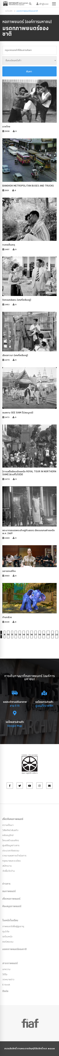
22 (56, 634)
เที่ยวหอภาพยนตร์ (11, 899)
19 (44, 634)
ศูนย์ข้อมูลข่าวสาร (11, 845)
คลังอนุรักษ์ (7, 835)
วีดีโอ (4, 974)
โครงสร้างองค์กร (10, 840)
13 (20, 634)
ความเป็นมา (8, 825)
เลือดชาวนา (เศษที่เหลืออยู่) (15, 355)
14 (24, 634)
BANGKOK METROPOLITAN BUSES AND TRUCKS (28, 185)
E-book (6, 984)
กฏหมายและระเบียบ (11, 860)
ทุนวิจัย (5, 931)
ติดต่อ (5, 991)
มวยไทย (6, 126)
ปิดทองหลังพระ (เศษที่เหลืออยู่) (16, 300)
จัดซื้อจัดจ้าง (8, 871)
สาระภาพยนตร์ (10, 963)
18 (40, 634)
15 (28, 634)
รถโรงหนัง (7, 936)
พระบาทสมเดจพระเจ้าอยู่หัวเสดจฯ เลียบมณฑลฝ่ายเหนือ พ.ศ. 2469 (28, 531)
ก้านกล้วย (7, 617)
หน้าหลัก (8, 10)
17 (36, 634)
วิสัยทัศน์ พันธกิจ (10, 830)
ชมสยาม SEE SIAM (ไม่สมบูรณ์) (17, 412)
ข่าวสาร (6, 883)
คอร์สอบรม (7, 941)
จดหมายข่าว (8, 979)
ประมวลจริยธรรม (10, 850)
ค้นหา (29, 71)
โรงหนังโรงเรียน (10, 920)
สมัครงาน (7, 865)
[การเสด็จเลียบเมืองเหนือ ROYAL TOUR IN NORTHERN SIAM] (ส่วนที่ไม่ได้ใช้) (29, 473)
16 (32, 634)
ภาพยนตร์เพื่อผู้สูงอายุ (13, 926)
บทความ (6, 969)
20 (48, 634)
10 (8, 634)
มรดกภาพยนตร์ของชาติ (14, 949)
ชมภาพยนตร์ (9, 891)
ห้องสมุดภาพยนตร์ (11, 906)
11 (12, 634)
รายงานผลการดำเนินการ (14, 855)
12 (16, 634)
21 (52, 634)
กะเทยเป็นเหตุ (8, 244)
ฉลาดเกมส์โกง (9, 571)
